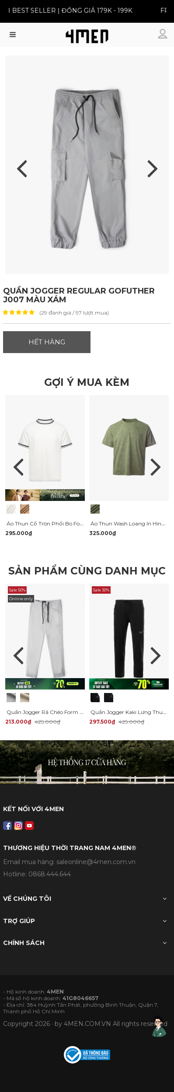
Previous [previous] (18, 467)
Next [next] (156, 467)
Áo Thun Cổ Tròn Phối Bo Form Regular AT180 (66, 523)
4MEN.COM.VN (87, 1024)
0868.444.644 (49, 874)
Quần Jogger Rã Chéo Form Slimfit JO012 (60, 712)
